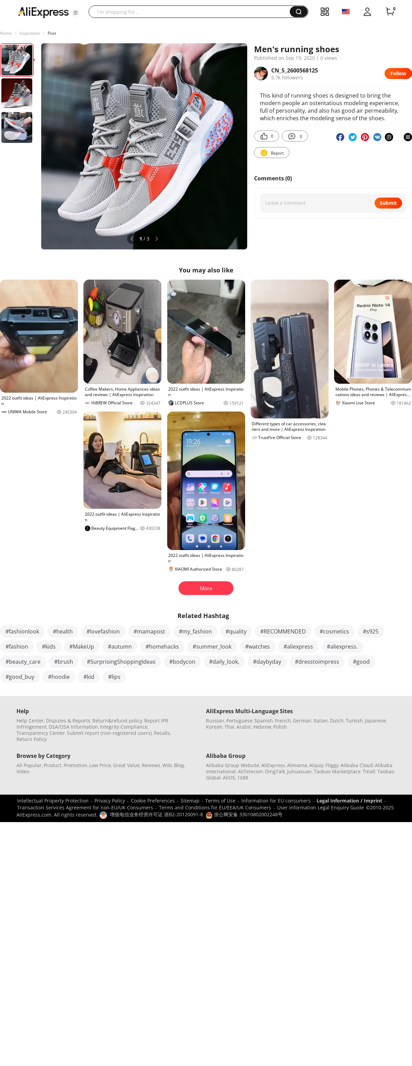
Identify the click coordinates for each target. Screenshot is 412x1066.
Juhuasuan (299, 771)
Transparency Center (40, 733)
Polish (280, 726)
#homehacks (162, 646)
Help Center (30, 720)
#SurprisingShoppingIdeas (121, 661)
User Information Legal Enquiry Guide (320, 807)
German (302, 720)
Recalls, (162, 733)
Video (22, 771)
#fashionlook (22, 631)
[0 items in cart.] (390, 11)
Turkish (354, 720)
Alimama (297, 765)
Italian (320, 720)
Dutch (337, 720)
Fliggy (332, 765)
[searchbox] (192, 12)
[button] (75, 13)
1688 (242, 777)
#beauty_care (23, 661)
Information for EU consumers (276, 800)
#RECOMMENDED (283, 631)
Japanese (375, 720)
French (283, 720)
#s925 (370, 631)
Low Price (100, 765)
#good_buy (19, 677)
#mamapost (149, 631)
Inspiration (30, 33)
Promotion (75, 765)
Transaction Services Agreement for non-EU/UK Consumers (85, 807)
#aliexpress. (342, 646)
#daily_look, (224, 661)
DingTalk (275, 771)
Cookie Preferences (153, 800)
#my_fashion (195, 631)
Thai (229, 726)
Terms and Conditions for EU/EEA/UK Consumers (215, 807)
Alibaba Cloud (357, 765)
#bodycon (182, 661)
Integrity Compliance (124, 726)
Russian (215, 720)
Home (6, 33)
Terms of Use (220, 800)
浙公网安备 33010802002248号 (244, 814)
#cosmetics (334, 631)
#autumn (120, 646)
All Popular (29, 765)
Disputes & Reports (68, 720)
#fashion (16, 646)
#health (63, 631)
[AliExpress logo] (43, 12)
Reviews (151, 765)
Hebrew (262, 726)
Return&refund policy (117, 720)
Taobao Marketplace (337, 771)
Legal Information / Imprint (349, 800)
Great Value (126, 765)
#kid (88, 677)
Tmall (369, 771)
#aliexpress (298, 646)
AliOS (229, 777)
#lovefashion (103, 631)
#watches (257, 646)
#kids (49, 646)
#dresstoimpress (317, 661)
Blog (179, 765)
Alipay (316, 765)
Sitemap (190, 800)
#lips (114, 677)
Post (52, 33)
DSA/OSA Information (73, 726)
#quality (236, 631)
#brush (63, 661)
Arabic (244, 726)
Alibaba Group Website (232, 765)
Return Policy (31, 739)
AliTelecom (250, 771)
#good (361, 661)
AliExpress (273, 765)
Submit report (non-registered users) (109, 733)
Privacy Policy (109, 800)
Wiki (167, 765)
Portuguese (239, 720)
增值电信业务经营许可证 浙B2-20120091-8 (156, 814)
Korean (214, 726)
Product (52, 765)
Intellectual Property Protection (53, 800)
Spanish (263, 720)
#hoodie (59, 677)
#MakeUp (81, 646)
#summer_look (212, 646)
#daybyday (267, 661)
